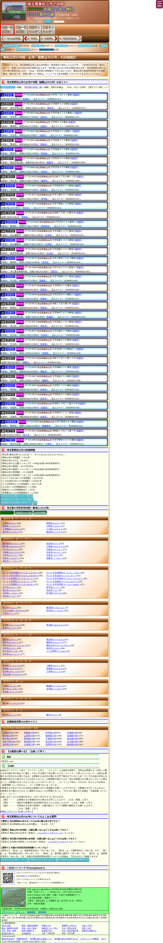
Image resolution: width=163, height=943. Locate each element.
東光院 (10, 340)
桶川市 (10, 532)
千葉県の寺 (50, 738)
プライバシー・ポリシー (13, 912)
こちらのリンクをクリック (49, 833)
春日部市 (11, 543)
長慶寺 (10, 313)
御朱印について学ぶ (50, 928)
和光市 (9, 715)
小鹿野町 (11, 529)
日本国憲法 (26, 933)
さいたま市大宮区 (20, 575)
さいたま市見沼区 (63, 584)
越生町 (54, 532)
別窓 (30, 495)
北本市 (54, 552)
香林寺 (8, 140)
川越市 (54, 549)
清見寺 (10, 258)
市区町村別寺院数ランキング (14, 495)
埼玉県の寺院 (22, 50)
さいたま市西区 (17, 581)
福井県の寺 (7, 744)
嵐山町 (11, 703)
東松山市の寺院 (46, 50)
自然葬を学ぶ (47, 931)
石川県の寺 (72, 741)
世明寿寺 (11, 222)
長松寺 (10, 322)
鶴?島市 (56, 607)
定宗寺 (10, 331)
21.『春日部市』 (47, 39)
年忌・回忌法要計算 (70, 931)
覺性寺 (8, 104)
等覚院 (10, 349)
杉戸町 (54, 593)
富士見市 (10, 651)
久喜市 (52, 555)
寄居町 (10, 692)
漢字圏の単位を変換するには (66, 939)
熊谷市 (10, 558)
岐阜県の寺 (72, 744)
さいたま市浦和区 (63, 573)
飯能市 (54, 642)
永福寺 (8, 95)
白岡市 (10, 593)
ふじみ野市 (56, 651)
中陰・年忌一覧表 (29, 928)
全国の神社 (38, 46)
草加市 (9, 596)
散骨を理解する (28, 931)
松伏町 (11, 665)
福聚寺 (10, 358)
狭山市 (9, 590)
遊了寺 (10, 431)
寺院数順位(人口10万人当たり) (14, 499)
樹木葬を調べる (7, 933)
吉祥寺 (8, 113)
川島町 (11, 552)
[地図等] (76, 95)
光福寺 (8, 122)
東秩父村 (14, 645)
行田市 (10, 555)
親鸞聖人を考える (69, 926)
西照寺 (10, 267)
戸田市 (8, 613)
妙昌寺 (10, 412)
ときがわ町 (13, 611)
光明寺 (8, 131)
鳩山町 (55, 639)
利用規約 (42, 912)
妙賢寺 (10, 403)
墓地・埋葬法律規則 (30, 926)
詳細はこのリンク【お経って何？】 (17, 811)
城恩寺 (10, 176)
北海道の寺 (7, 733)
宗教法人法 (46, 926)
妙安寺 (10, 385)
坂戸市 (9, 587)
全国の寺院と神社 (11, 46)
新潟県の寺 (29, 741)
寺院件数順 (40, 512)
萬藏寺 (10, 376)
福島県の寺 (50, 736)
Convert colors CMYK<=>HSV (34, 941)
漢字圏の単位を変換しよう (41, 939)
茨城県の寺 (72, 736)
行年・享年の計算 (69, 928)
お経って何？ (87, 926)
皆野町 (54, 669)
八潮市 (9, 686)
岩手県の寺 (50, 733)
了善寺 (10, 440)
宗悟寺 (8, 167)
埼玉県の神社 (61, 46)
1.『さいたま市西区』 (13, 39)
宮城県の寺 (72, 733)
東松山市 (58, 645)
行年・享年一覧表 (8, 931)
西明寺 (10, 285)
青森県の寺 (29, 733)
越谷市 (10, 561)
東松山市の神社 (85, 46)
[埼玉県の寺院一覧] (33, 87)
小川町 (54, 529)
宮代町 (11, 671)
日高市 (9, 648)
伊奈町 (9, 526)
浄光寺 (10, 204)
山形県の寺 (29, 736)
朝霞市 (53, 523)
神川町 (11, 546)
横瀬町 (54, 686)
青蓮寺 (10, 294)
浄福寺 (10, 213)
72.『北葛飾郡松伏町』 (68, 39)
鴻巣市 (54, 558)
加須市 (52, 543)
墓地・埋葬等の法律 (9, 928)
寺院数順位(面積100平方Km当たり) (16, 502)
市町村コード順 (23, 512)
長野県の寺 (50, 744)
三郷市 (53, 665)
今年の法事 (6, 926)
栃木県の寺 (7, 738)
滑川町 (55, 625)
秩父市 (9, 607)
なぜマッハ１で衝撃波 (89, 939)
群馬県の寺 (29, 738)
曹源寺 (10, 304)
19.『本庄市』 (33, 39)
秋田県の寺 (7, 736)
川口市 (10, 549)
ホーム (48, 21)
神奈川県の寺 (8, 741)
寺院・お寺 (86, 928)
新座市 (9, 628)
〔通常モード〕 (7, 87)
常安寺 (10, 186)
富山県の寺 (50, 741)
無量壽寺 (11, 422)
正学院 (10, 231)
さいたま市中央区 (65, 578)
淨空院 (10, 195)
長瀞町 (11, 625)
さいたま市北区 (61, 575)
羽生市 (10, 642)
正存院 (10, 240)
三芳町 (54, 671)
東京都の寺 (72, 738)
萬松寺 (10, 367)
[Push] (18, 94)
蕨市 (52, 715)
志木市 (52, 590)
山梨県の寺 (29, 744)
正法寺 (10, 249)
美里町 (10, 669)
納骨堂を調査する (89, 931)
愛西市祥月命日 (7, 939)
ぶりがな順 (7, 512)
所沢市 (55, 611)
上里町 (55, 546)
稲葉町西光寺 (22, 939)
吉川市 (10, 689)
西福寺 (10, 276)
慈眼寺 (8, 158)
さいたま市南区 (18, 584)
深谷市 (53, 648)
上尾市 (9, 523)
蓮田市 (9, 639)
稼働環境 (31, 912)
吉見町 (54, 689)
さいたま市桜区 (18, 578)
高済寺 (8, 149)
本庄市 (11, 654)
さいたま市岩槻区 (20, 573)
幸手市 (53, 587)
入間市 (53, 526)
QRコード (25, 876)
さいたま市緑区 (62, 581)
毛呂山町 (12, 674)
